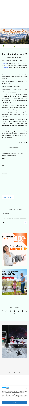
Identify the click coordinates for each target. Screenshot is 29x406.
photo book (5, 67)
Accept (14, 402)
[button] (26, 388)
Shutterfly (4, 63)
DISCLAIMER (14, 370)
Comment (4, 173)
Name (4, 158)
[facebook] (9, 372)
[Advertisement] (14, 14)
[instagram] (14, 372)
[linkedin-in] (19, 372)
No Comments (18, 57)
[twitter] (12, 372)
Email (3, 165)
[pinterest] (17, 372)
